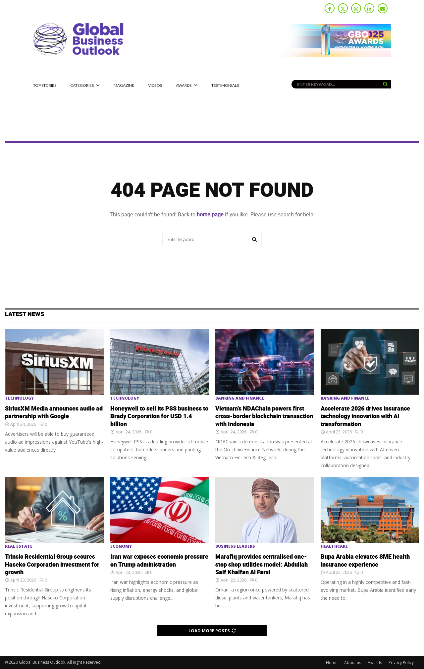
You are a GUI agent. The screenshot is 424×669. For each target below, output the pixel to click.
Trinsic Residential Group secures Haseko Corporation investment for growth (52, 564)
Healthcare (334, 546)
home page (210, 214)
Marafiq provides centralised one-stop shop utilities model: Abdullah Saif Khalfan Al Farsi (261, 564)
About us (352, 662)
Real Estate (18, 546)
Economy (121, 546)
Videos (155, 85)
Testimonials (225, 85)
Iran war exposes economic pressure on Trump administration (159, 560)
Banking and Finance (239, 398)
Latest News (24, 314)
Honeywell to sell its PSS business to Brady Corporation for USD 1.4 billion (159, 416)
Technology (19, 398)
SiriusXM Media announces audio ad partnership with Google (54, 412)
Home (332, 662)
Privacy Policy (401, 662)
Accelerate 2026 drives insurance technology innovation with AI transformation (365, 416)
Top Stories (44, 85)
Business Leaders (235, 546)
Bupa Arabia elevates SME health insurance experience (365, 560)
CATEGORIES (82, 85)
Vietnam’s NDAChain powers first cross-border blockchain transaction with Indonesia (264, 416)
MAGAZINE (124, 85)
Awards (183, 85)
